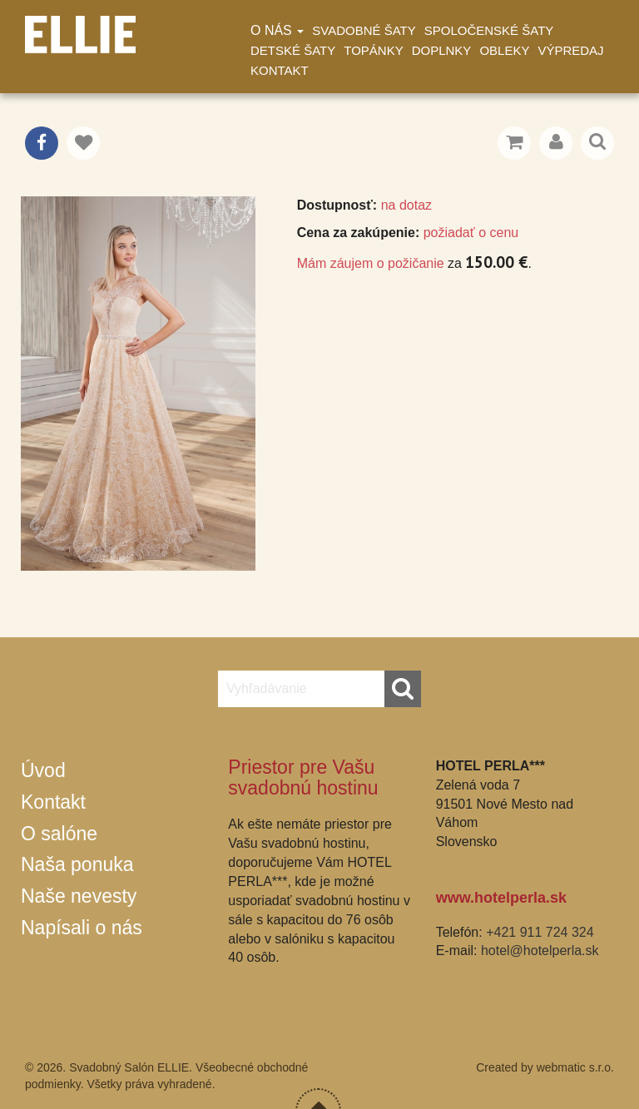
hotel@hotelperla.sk (540, 950)
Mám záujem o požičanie (370, 263)
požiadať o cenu (471, 232)
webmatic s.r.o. (575, 1067)
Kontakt (279, 70)
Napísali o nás (81, 927)
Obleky (504, 50)
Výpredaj (570, 50)
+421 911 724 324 (539, 932)
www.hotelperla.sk (501, 897)
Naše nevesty (78, 896)
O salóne (59, 833)
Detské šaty (292, 50)
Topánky (373, 50)
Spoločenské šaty (489, 30)
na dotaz (406, 205)
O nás (277, 30)
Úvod (43, 770)
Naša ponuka (77, 864)
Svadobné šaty (363, 30)
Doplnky (442, 50)
